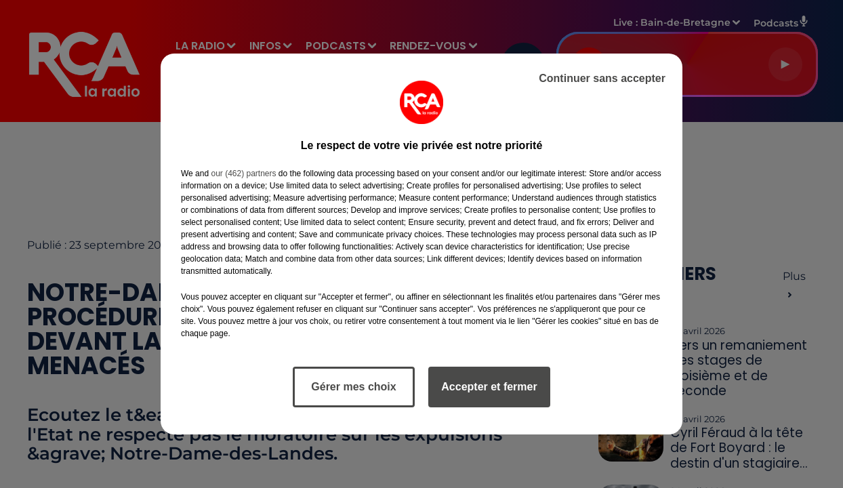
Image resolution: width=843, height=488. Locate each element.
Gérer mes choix (353, 386)
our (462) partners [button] (243, 173)
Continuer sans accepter (602, 78)
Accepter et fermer (489, 386)
